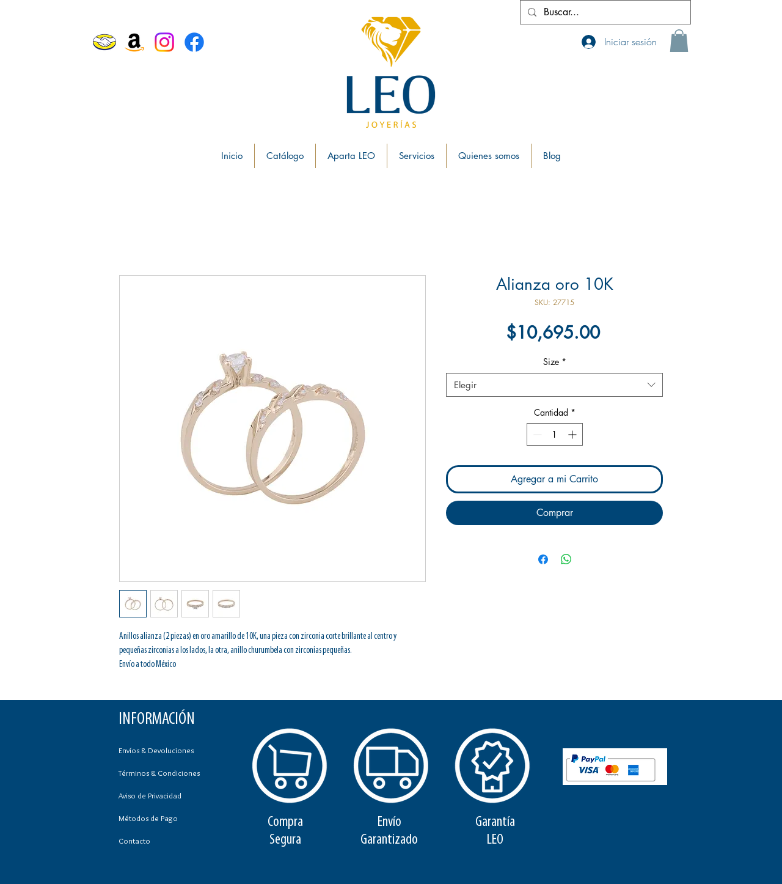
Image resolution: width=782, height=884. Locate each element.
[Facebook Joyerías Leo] (194, 42)
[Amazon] (134, 42)
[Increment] (573, 434)
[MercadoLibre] (104, 42)
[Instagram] (164, 42)
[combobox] (554, 385)
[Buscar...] (604, 12)
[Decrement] (536, 434)
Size (554, 361)
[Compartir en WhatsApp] (566, 559)
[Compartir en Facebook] (543, 559)
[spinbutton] (555, 434)
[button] (679, 40)
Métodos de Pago (148, 818)
